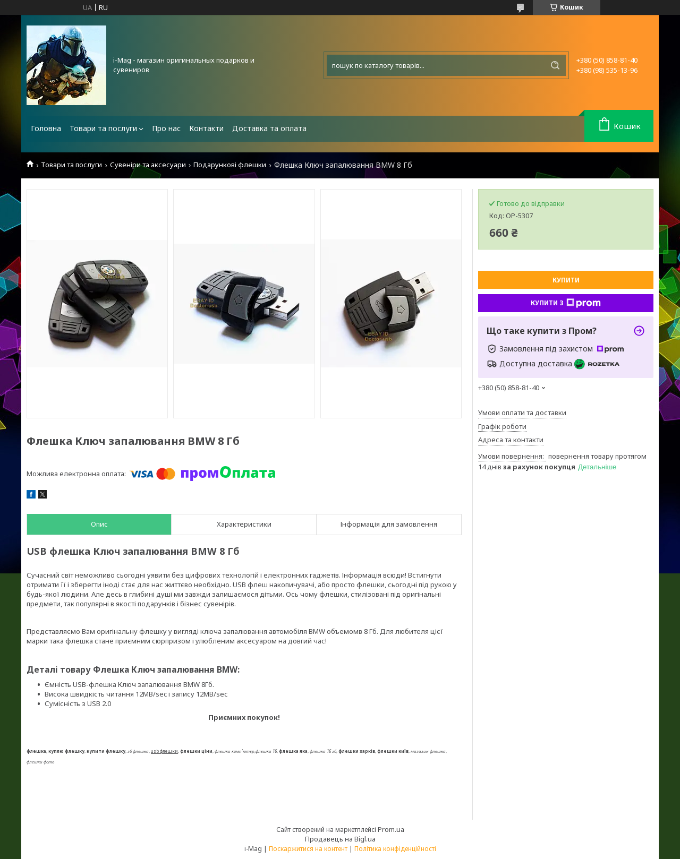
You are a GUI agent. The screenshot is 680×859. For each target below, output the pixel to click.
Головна (46, 128)
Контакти (206, 128)
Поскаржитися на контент (308, 848)
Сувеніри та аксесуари (148, 164)
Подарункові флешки (229, 164)
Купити (566, 280)
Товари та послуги (103, 128)
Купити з (566, 303)
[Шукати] (555, 65)
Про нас (166, 128)
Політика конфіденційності (395, 848)
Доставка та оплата (269, 128)
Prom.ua (391, 829)
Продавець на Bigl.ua (340, 839)
